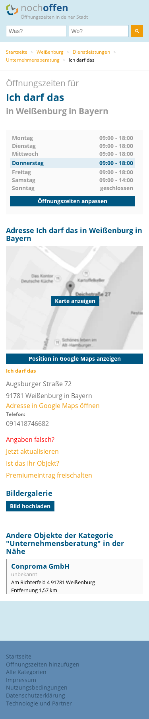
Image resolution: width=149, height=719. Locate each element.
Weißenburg (50, 52)
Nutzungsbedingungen (37, 687)
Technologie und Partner (39, 703)
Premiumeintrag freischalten (49, 475)
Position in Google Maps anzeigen (75, 358)
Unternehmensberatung (33, 59)
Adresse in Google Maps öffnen (53, 405)
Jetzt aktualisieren (32, 451)
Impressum (21, 680)
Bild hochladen (30, 506)
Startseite (16, 52)
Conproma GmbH (40, 566)
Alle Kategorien (26, 672)
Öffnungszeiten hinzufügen (42, 664)
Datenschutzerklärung (35, 695)
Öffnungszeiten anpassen (72, 201)
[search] (137, 31)
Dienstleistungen (91, 52)
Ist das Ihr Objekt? (32, 463)
